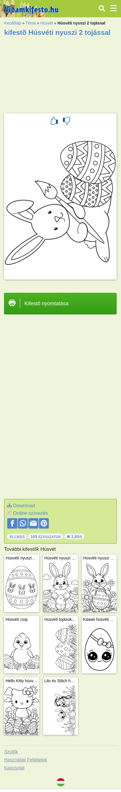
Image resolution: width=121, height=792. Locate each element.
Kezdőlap (12, 23)
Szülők (11, 751)
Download (24, 505)
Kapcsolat (14, 767)
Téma (30, 23)
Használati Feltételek (25, 759)
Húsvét (46, 23)
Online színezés (30, 513)
